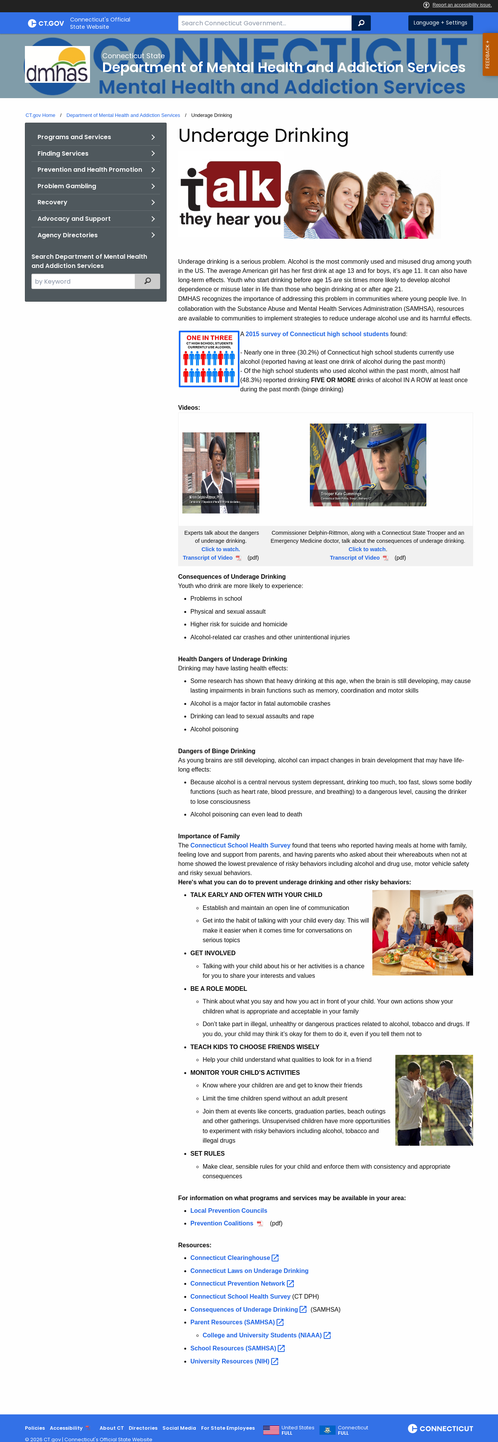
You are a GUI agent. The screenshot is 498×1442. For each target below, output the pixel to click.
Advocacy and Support (74, 218)
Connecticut (353, 1430)
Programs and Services (74, 137)
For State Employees (228, 1428)
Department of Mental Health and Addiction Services (123, 115)
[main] (249, 724)
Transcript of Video (208, 558)
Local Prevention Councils (228, 1210)
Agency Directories (68, 235)
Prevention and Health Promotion (90, 169)
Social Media (179, 1428)
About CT (112, 1428)
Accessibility (66, 1428)
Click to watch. (220, 549)
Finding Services (63, 153)
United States (298, 1430)
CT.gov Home (41, 115)
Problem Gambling (67, 186)
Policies (35, 1428)
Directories (143, 1428)
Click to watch (367, 549)
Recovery (52, 202)
